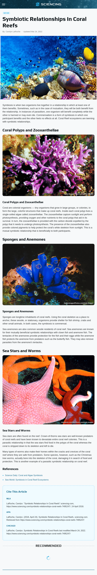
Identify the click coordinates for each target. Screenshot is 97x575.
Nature (6, 13)
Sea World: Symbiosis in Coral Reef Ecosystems (27, 480)
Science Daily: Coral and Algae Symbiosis (24, 475)
